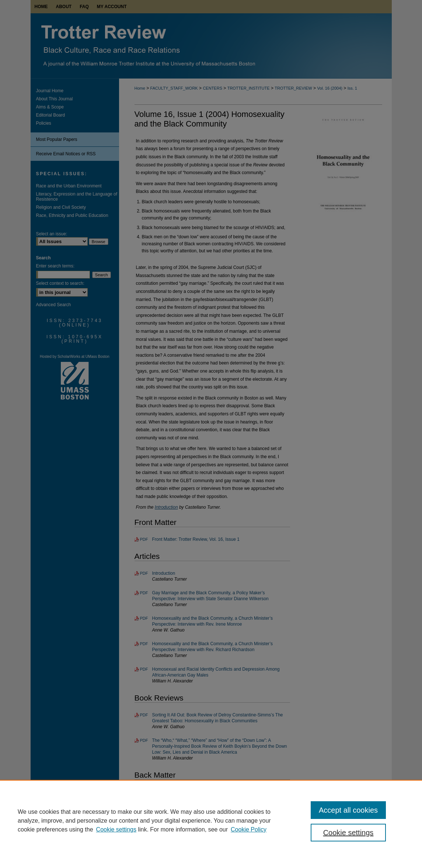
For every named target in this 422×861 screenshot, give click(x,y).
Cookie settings (116, 829)
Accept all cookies (348, 810)
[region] (211, 820)
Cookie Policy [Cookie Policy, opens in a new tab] (248, 829)
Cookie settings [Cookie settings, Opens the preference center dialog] (348, 833)
